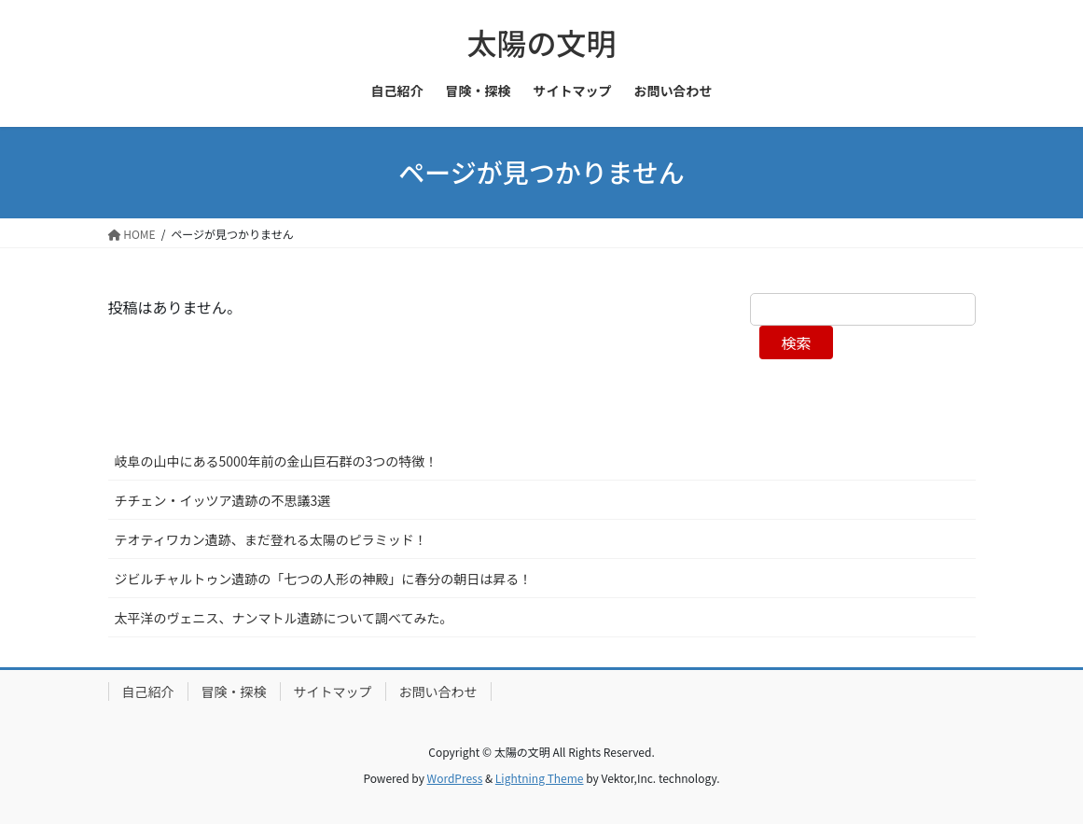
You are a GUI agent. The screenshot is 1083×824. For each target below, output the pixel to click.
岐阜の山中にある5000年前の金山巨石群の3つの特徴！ (276, 461)
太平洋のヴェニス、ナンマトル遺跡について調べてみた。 (284, 617)
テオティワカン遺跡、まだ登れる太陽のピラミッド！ (271, 539)
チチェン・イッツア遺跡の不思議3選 (223, 500)
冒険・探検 (234, 691)
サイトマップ (333, 691)
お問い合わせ (438, 691)
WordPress (455, 778)
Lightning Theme (539, 778)
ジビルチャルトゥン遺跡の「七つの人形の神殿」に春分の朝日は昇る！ (324, 578)
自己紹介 (148, 691)
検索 (796, 342)
